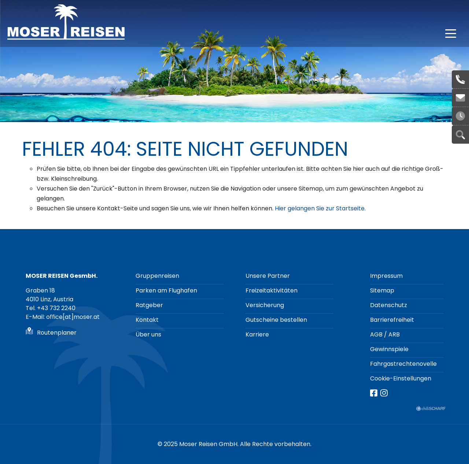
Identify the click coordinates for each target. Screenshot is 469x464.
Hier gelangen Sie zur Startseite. (320, 208)
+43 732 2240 (460, 79)
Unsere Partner (267, 276)
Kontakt (147, 320)
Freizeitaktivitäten (271, 290)
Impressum (386, 276)
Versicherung (264, 305)
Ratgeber (149, 305)
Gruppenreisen (157, 276)
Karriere (257, 334)
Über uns (148, 334)
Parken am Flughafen (166, 290)
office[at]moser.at (460, 98)
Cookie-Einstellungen (400, 378)
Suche (460, 134)
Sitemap (382, 290)
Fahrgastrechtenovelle (403, 364)
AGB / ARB (385, 334)
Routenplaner (57, 332)
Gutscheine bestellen (276, 320)
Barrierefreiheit (392, 320)
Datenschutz (388, 305)
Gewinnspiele (389, 349)
